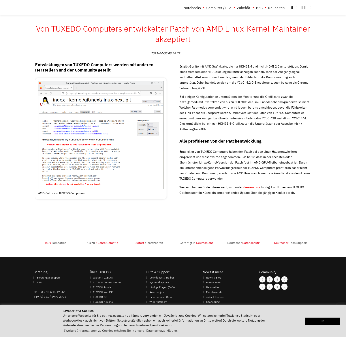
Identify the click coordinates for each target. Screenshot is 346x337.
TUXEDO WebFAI (103, 292)
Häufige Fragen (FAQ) (162, 287)
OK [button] (322, 321)
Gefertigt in (197, 243)
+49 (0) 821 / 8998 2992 (50, 297)
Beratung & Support (48, 277)
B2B (259, 8)
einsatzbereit (149, 243)
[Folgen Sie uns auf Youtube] (262, 287)
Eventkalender (214, 292)
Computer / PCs (218, 8)
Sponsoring (213, 301)
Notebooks (192, 8)
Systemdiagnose (159, 282)
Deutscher (243, 243)
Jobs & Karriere (215, 297)
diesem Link (251, 187)
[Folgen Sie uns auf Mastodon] (277, 279)
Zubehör (243, 8)
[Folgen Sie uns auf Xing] (270, 287)
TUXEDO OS (100, 297)
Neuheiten (276, 8)
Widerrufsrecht (158, 301)
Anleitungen (156, 292)
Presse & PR (213, 282)
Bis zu (102, 243)
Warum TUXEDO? (103, 277)
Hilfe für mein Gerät (161, 297)
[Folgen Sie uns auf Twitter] (284, 279)
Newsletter (212, 287)
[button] (310, 8)
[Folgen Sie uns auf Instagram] (270, 279)
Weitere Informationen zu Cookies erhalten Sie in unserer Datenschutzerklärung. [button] (122, 330)
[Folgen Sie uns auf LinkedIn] (277, 287)
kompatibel (55, 243)
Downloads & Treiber (161, 277)
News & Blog (213, 277)
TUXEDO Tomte (102, 287)
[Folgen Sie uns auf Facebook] (262, 279)
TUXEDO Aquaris (103, 301)
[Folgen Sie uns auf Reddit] (284, 287)
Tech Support (290, 243)
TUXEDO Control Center (107, 282)
